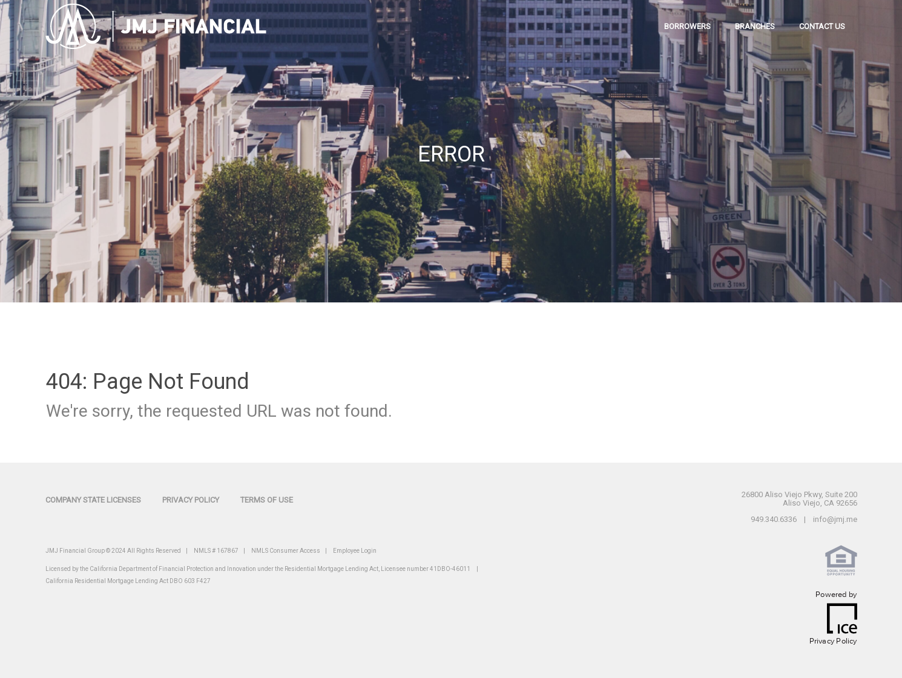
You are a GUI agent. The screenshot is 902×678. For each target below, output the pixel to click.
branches (755, 26)
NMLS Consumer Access (285, 550)
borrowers (687, 26)
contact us (822, 26)
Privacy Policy (190, 499)
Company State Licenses (93, 499)
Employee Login (355, 550)
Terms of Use (266, 499)
